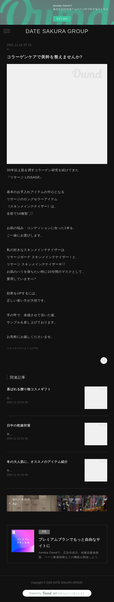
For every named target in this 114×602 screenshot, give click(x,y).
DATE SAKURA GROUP (57, 31)
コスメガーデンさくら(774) (22, 348)
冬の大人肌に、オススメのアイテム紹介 (37, 462)
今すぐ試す (62, 19)
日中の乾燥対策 (19, 426)
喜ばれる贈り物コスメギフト (29, 389)
